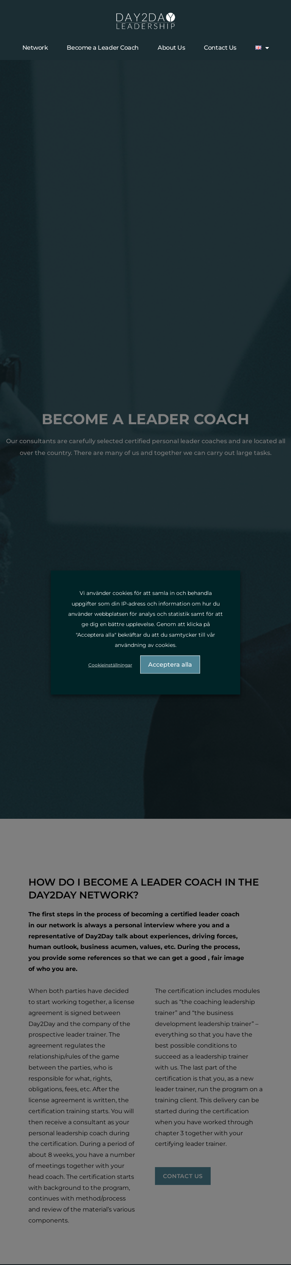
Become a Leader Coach (103, 47)
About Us (171, 47)
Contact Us (220, 47)
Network (35, 47)
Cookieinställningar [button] (110, 664)
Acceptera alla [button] (170, 664)
